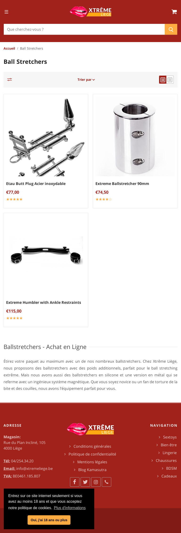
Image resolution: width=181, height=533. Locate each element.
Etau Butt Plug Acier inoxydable (36, 183)
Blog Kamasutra (92, 469)
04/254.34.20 (22, 461)
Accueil (9, 48)
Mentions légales (92, 461)
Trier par (86, 79)
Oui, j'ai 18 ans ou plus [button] (49, 520)
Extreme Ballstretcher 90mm (122, 183)
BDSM (171, 468)
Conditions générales (92, 446)
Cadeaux (169, 476)
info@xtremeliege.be (34, 468)
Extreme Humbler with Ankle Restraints (43, 302)
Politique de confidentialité (92, 454)
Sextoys (170, 437)
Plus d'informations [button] (70, 508)
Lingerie (170, 452)
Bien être (169, 444)
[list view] (170, 80)
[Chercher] (84, 29)
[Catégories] (10, 79)
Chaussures (166, 460)
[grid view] (162, 80)
